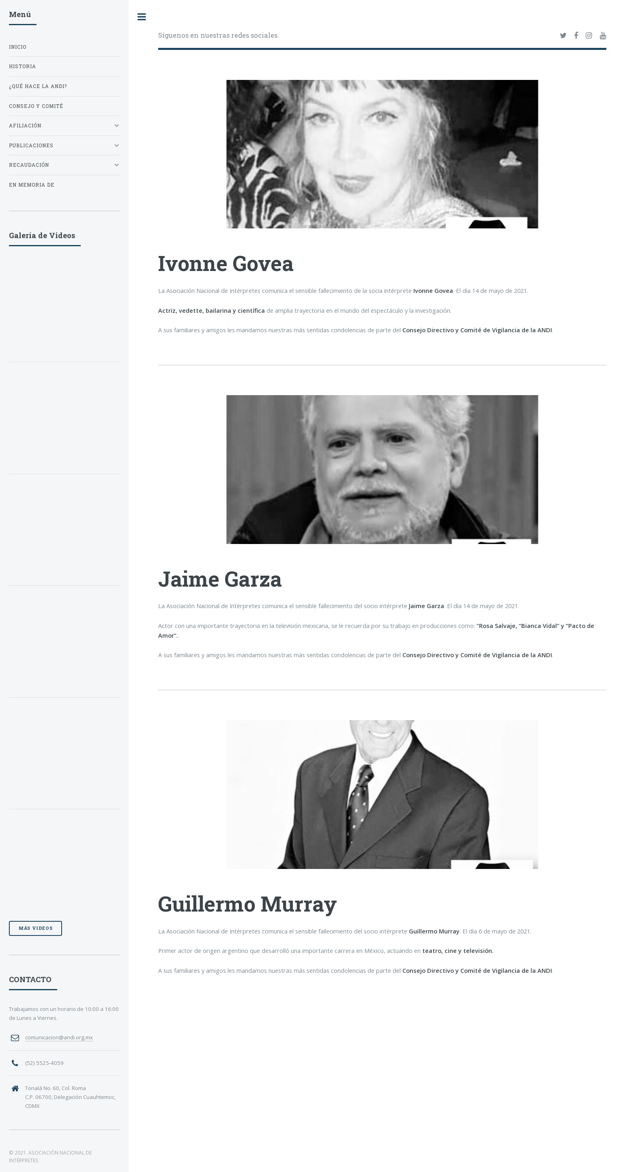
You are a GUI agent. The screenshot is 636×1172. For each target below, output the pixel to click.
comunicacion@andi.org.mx (59, 1037)
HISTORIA (22, 66)
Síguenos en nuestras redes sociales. (218, 35)
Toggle (142, 17)
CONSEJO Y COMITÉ (36, 106)
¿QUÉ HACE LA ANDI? (38, 86)
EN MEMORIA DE (31, 185)
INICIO (17, 47)
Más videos (36, 928)
